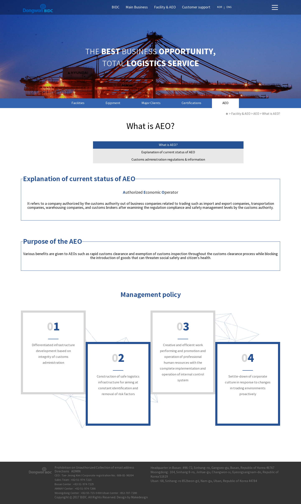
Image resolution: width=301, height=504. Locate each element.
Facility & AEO (165, 7)
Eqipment (113, 103)
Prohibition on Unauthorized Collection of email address (94, 467)
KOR (219, 7)
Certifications (191, 103)
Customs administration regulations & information (168, 159)
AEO (225, 103)
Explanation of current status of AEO (168, 152)
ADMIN (75, 471)
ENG (229, 7)
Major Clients (151, 103)
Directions (62, 471)
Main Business (137, 7)
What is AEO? (168, 145)
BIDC (115, 7)
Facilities (77, 103)
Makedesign (139, 497)
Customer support (196, 7)
